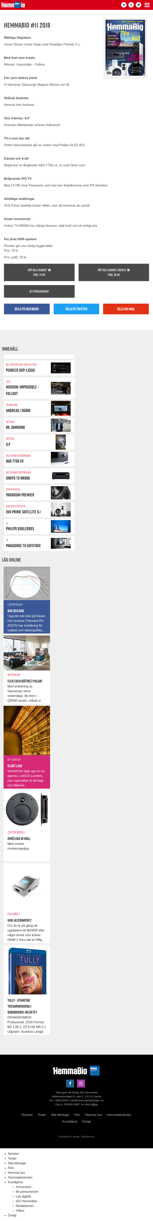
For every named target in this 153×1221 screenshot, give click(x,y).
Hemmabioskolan (119, 1115)
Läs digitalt (23, 1196)
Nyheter (27, 1115)
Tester (42, 1115)
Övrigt (86, 1121)
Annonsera (23, 1187)
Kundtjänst (69, 1121)
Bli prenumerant (39, 291)
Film (77, 1115)
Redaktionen (25, 1206)
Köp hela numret (39, 272)
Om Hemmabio (26, 1201)
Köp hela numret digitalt (114, 272)
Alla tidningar (60, 1115)
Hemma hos (93, 1115)
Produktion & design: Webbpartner (76, 1136)
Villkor (94, 1104)
